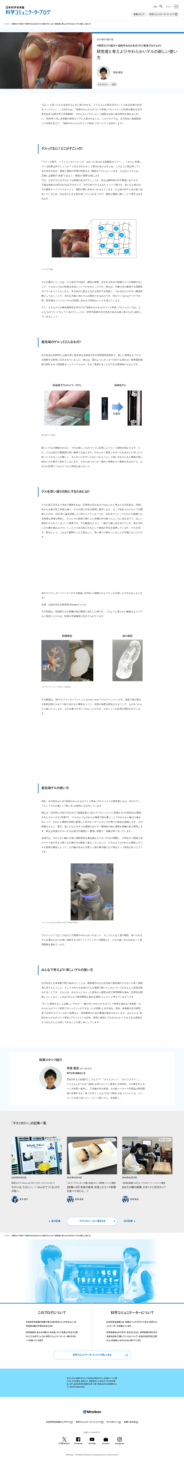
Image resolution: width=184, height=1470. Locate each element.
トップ (7, 24)
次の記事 (128, 1221)
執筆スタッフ (139, 14)
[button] (158, 4)
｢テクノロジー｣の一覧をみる (92, 1221)
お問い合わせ (131, 1422)
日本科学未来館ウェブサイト (59, 1422)
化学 (114, 85)
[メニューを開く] (172, 4)
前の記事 (55, 1221)
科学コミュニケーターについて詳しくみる (93, 1353)
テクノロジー (103, 85)
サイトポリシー (114, 1422)
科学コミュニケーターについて (163, 14)
